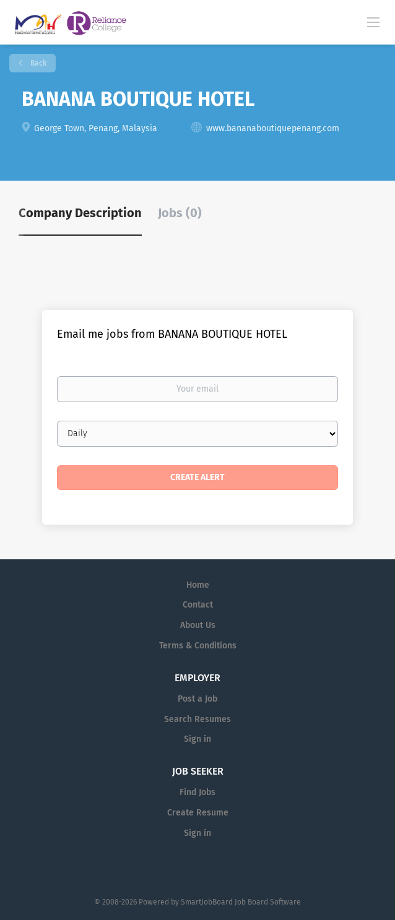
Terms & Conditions (198, 645)
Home (197, 585)
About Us (197, 625)
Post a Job (197, 699)
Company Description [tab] (80, 212)
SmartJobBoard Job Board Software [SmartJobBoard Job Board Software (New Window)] (241, 902)
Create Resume (197, 812)
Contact (198, 605)
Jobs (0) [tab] (180, 212)
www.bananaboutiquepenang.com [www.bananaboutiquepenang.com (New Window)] (272, 128)
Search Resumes (197, 719)
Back (37, 63)
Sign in (197, 739)
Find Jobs (197, 792)
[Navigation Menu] (373, 21)
